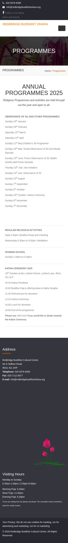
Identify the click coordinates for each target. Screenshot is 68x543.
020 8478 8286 (13, 3)
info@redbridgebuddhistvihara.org (23, 7)
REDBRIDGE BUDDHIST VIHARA (25, 24)
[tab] (34, 168)
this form (22, 315)
